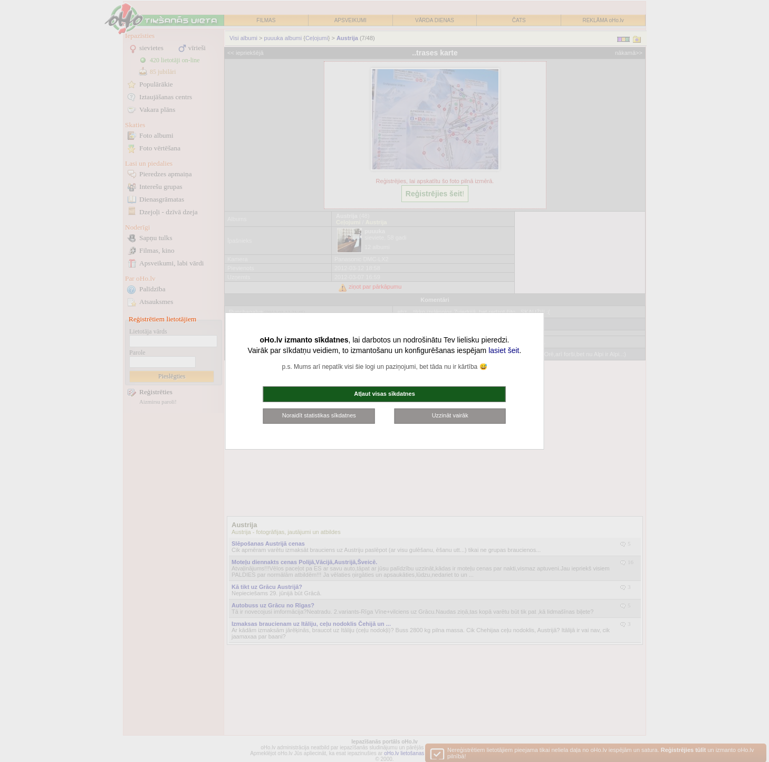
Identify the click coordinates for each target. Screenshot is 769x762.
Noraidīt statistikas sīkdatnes (319, 415)
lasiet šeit (503, 350)
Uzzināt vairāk (450, 415)
